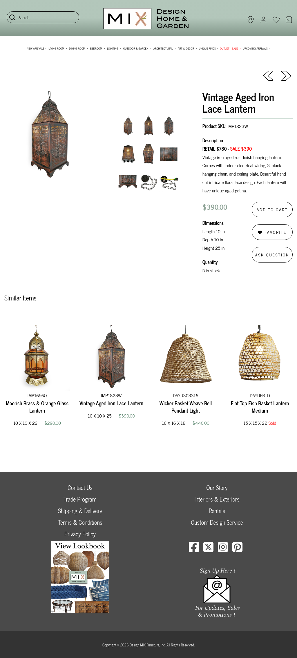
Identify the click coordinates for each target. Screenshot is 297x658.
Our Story (216, 487)
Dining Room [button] (77, 48)
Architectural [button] (163, 48)
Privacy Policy (80, 534)
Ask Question (272, 254)
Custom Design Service (217, 522)
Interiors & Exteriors (216, 499)
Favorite (272, 232)
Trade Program (80, 499)
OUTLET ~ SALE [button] (229, 48)
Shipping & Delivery (80, 510)
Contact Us (80, 487)
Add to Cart (272, 209)
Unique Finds (207, 48)
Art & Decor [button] (186, 48)
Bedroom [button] (96, 48)
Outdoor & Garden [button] (136, 48)
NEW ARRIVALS (35, 48)
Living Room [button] (56, 48)
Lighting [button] (113, 48)
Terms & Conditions (80, 522)
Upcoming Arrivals (255, 48)
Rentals (217, 510)
